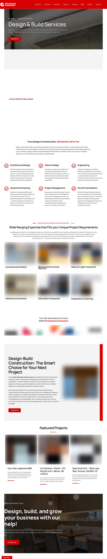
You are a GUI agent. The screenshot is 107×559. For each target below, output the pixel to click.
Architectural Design (20, 165)
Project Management (55, 187)
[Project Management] (41, 188)
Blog (82, 4)
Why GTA (38, 4)
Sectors (66, 4)
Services (57, 4)
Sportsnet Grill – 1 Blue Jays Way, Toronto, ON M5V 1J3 (85, 470)
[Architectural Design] (6, 166)
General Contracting (20, 187)
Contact (98, 4)
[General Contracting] (6, 188)
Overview (47, 4)
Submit (89, 4)
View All (53, 432)
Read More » (11, 480)
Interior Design (52, 165)
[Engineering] (74, 166)
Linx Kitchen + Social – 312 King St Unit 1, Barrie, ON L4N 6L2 (52, 471)
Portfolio (75, 4)
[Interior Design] (41, 166)
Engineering (83, 165)
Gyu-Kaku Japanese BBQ (20, 468)
